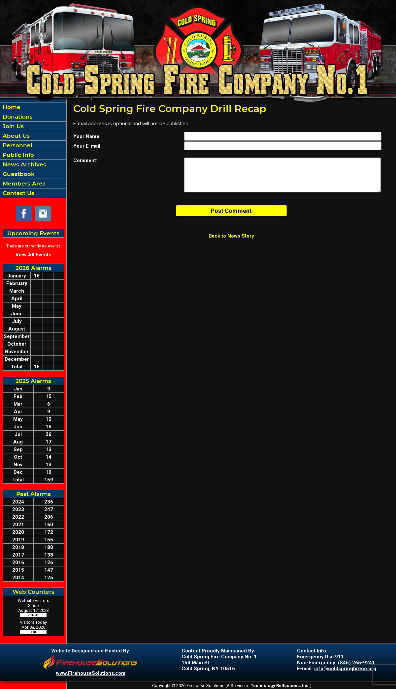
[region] (33, 150)
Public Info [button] (17, 155)
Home (10, 107)
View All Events (33, 255)
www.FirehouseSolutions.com (90, 673)
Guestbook (18, 174)
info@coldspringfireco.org (345, 669)
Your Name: (87, 136)
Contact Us (17, 193)
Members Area (23, 183)
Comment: (85, 160)
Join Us (12, 126)
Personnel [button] (16, 145)
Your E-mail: (87, 146)
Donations (17, 116)
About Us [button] (15, 135)
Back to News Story (231, 236)
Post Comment (231, 210)
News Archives (23, 164)
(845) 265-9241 (356, 663)
